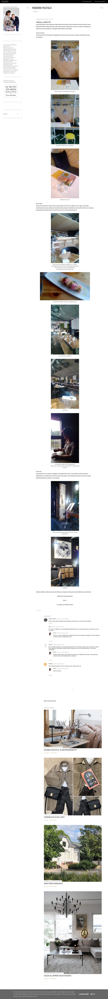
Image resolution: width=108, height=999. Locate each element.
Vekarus (51, 663)
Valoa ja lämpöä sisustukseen (57, 975)
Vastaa (50, 623)
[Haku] (101, 8)
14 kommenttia (53, 752)
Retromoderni (52, 618)
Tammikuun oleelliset (54, 817)
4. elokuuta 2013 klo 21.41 (58, 644)
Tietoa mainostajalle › (100, 1)
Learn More (84, 994)
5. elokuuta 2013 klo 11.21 (58, 663)
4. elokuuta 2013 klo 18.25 (57, 626)
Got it (92, 994)
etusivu (35, 11)
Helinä (50, 644)
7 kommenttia (53, 978)
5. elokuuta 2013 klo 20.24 (63, 633)
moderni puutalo (42, 8)
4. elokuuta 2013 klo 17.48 (62, 618)
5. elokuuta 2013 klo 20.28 (63, 652)
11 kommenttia (53, 820)
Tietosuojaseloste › (87, 1)
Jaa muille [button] (38, 610)
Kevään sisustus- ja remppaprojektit (60, 750)
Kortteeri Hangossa (53, 883)
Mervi (54, 633)
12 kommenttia (53, 886)
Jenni (50, 626)
